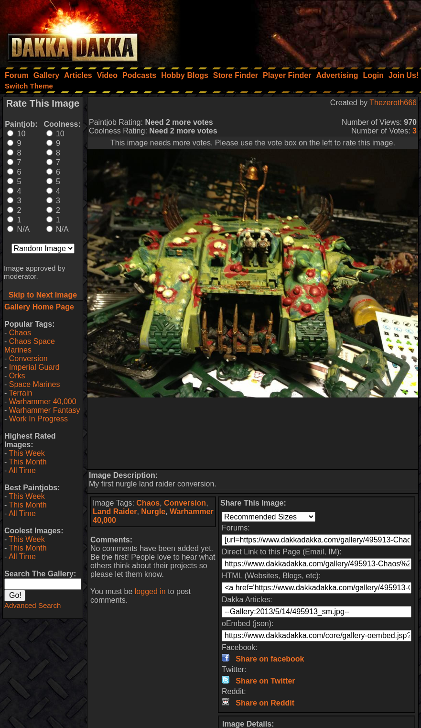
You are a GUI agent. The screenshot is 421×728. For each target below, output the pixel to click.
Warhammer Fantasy (44, 410)
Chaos (20, 333)
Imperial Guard (34, 367)
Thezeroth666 (393, 103)
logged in (150, 591)
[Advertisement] (292, 31)
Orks (17, 376)
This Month (27, 462)
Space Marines (34, 384)
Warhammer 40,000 (42, 401)
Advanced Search (32, 605)
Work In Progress (38, 419)
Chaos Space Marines (29, 345)
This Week (26, 453)
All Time (22, 470)
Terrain (20, 393)
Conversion (28, 358)
